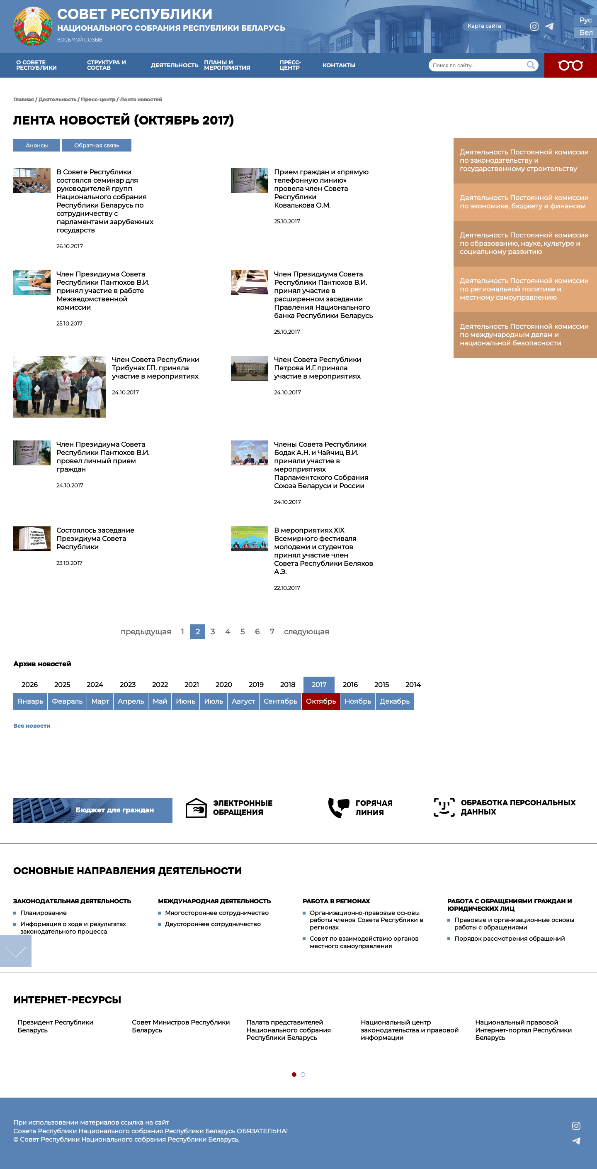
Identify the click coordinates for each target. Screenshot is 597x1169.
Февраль (67, 701)
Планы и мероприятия (227, 65)
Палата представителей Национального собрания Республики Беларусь (288, 1030)
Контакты (339, 65)
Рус (586, 20)
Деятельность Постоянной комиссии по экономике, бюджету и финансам (524, 202)
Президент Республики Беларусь (55, 1026)
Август (243, 701)
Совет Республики (171, 19)
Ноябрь (358, 701)
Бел (586, 33)
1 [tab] (294, 1075)
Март (100, 701)
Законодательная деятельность (72, 901)
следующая (306, 631)
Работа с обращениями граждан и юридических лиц (509, 905)
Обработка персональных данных (505, 807)
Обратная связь (96, 145)
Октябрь (321, 701)
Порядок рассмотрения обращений (509, 938)
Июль (213, 701)
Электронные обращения (229, 808)
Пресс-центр (290, 65)
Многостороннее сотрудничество (217, 913)
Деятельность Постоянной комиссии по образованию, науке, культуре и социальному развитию (524, 243)
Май (160, 701)
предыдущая (146, 631)
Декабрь (395, 701)
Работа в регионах (336, 901)
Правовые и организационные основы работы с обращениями (514, 923)
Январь (30, 701)
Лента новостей (141, 99)
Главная (23, 99)
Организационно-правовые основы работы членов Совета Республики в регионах (366, 920)
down (16, 951)
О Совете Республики (36, 65)
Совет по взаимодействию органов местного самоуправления (364, 942)
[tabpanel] (70, 1026)
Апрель (131, 701)
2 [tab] (303, 1075)
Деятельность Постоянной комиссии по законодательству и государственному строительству (524, 160)
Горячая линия (360, 808)
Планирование (43, 913)
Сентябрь (280, 701)
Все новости (31, 725)
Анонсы (37, 145)
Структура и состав (106, 65)
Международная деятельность (214, 901)
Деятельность (174, 65)
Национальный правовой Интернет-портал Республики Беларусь (523, 1030)
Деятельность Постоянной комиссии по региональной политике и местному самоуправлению (524, 289)
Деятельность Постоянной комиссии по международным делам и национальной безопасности (524, 335)
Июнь (185, 701)
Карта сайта (484, 25)
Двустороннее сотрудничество (213, 924)
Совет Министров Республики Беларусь (181, 1026)
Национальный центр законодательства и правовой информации (410, 1030)
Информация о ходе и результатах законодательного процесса (73, 927)
